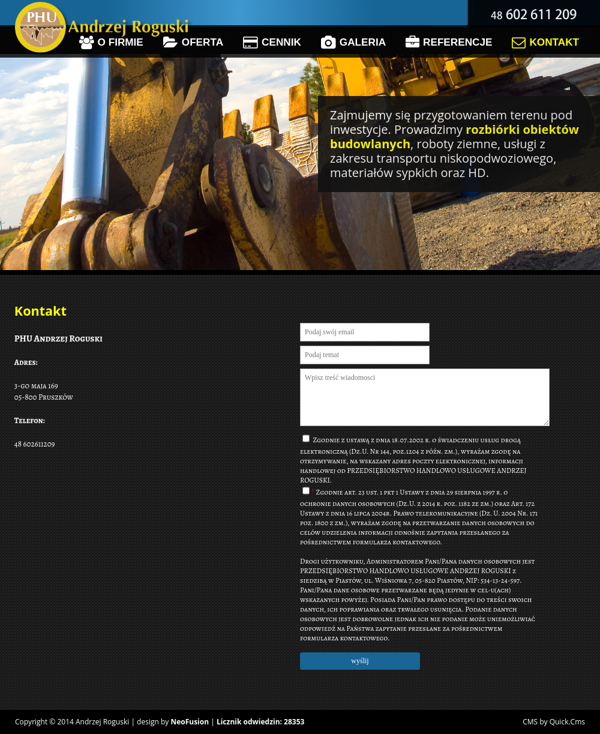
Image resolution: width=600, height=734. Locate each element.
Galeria (353, 42)
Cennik (272, 42)
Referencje (449, 42)
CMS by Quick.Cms (554, 722)
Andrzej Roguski (102, 722)
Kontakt (545, 42)
